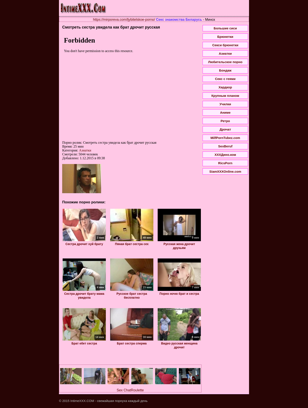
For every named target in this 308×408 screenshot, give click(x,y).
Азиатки (85, 150)
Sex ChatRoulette (130, 390)
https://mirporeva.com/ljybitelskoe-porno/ (124, 19)
